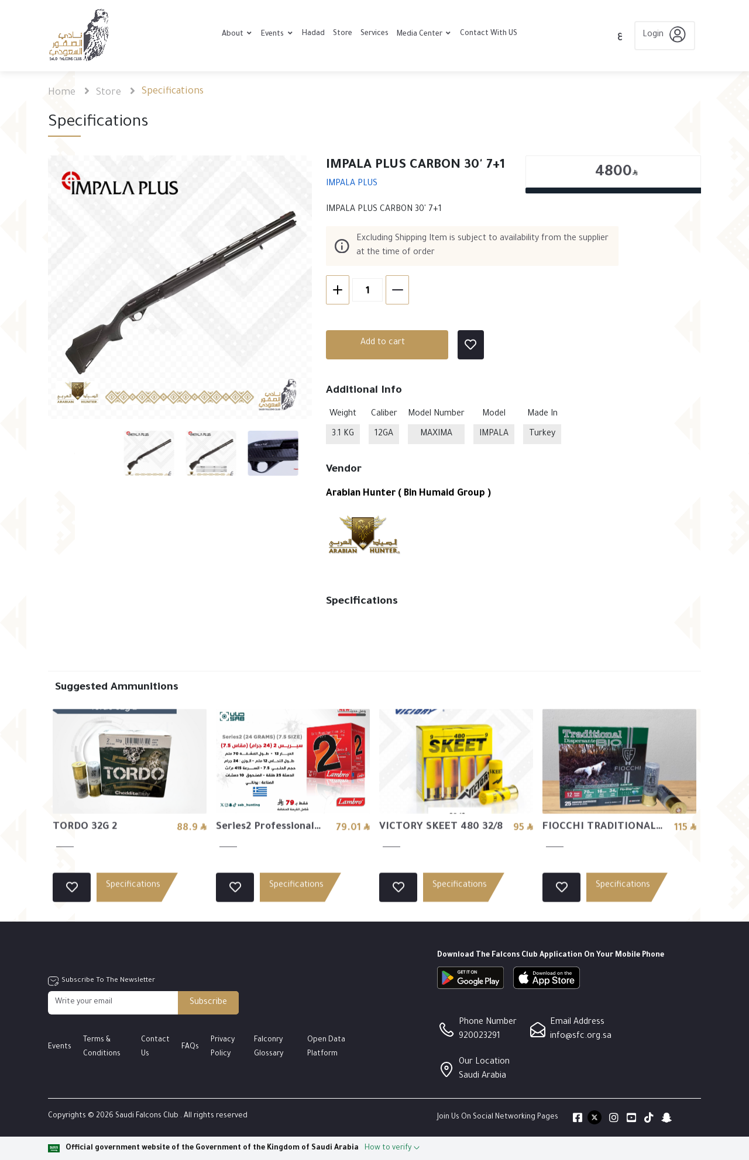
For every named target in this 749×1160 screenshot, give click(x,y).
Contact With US (488, 34)
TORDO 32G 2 (85, 881)
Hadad (313, 34)
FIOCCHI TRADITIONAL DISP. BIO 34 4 (599, 883)
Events (59, 1047)
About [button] (233, 34)
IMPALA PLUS (351, 184)
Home (61, 93)
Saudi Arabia (482, 1076)
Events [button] (273, 34)
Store (342, 34)
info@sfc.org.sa (580, 1036)
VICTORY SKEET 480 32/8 (441, 881)
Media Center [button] (420, 34)
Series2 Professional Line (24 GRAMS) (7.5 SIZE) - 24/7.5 (267, 883)
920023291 (479, 1036)
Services (374, 34)
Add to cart (382, 343)
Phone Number (488, 1022)
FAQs (190, 1047)
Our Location (484, 1062)
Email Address (577, 1022)
